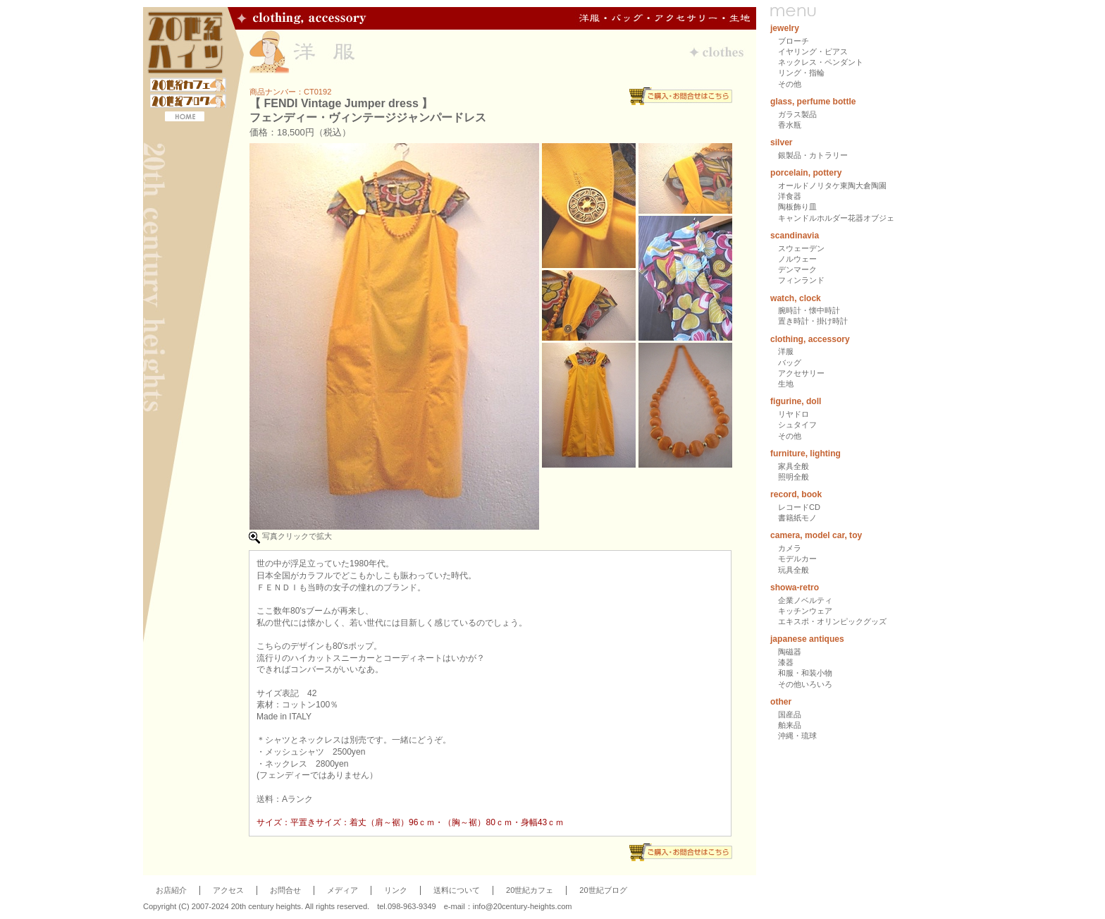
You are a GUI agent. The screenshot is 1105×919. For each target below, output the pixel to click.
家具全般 (793, 466)
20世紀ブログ (602, 890)
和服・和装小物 (805, 673)
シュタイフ (797, 424)
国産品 (789, 714)
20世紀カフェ (529, 890)
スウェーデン (801, 248)
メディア (342, 890)
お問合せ (285, 890)
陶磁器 (789, 651)
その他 (789, 84)
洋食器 (789, 196)
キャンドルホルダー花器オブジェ (836, 218)
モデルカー (797, 558)
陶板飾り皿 (797, 206)
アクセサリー (801, 373)
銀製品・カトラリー (813, 155)
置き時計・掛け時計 (813, 321)
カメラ (789, 548)
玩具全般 (793, 570)
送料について (456, 890)
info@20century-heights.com (522, 906)
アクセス (228, 890)
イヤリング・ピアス (813, 51)
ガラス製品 (797, 114)
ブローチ (793, 41)
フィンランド (801, 280)
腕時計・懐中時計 (809, 310)
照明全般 (793, 477)
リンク (395, 890)
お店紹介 (171, 890)
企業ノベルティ (805, 600)
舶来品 (789, 725)
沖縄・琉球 (797, 735)
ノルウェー (797, 259)
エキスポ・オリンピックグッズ (832, 621)
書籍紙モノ (797, 517)
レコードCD (799, 507)
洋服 (786, 351)
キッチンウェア (805, 611)
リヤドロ (793, 414)
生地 (786, 383)
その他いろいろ (805, 684)
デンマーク (797, 269)
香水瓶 (789, 125)
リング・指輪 (801, 72)
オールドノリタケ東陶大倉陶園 (832, 185)
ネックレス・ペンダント (820, 62)
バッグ (789, 362)
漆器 (786, 662)
